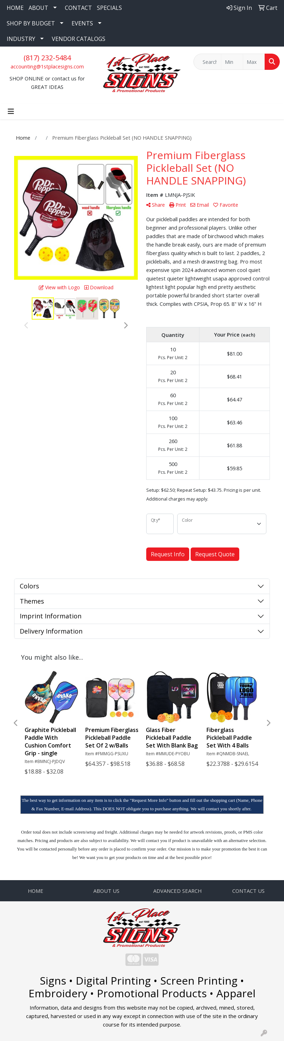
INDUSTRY (21, 39)
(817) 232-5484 (47, 57)
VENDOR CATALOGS (78, 39)
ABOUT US (106, 890)
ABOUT (38, 8)
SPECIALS (109, 8)
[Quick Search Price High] (254, 62)
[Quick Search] (207, 62)
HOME (15, 8)
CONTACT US (248, 890)
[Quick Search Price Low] (232, 62)
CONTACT (78, 8)
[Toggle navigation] (11, 111)
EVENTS (82, 23)
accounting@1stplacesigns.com (47, 66)
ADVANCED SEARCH (177, 890)
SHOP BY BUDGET (31, 23)
